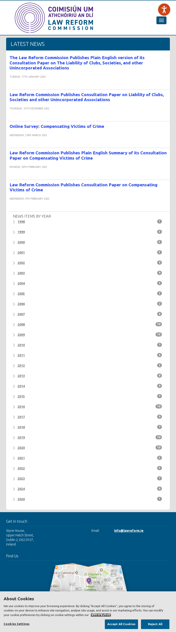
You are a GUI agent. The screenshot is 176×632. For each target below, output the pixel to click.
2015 (90, 396)
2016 (90, 406)
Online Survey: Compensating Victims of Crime (57, 126)
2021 (90, 458)
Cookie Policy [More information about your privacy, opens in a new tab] (101, 614)
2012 (90, 365)
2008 (90, 324)
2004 (90, 283)
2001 (90, 252)
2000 (90, 242)
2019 (90, 437)
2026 (90, 499)
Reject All (155, 624)
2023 (90, 478)
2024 (90, 489)
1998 (90, 221)
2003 (90, 273)
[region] (88, 611)
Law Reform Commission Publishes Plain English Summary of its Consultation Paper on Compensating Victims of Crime (88, 155)
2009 (90, 334)
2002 (90, 263)
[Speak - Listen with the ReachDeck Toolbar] (164, 9)
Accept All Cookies (121, 624)
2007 (90, 314)
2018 (90, 427)
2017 (90, 417)
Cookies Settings (17, 623)
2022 (90, 468)
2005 (90, 293)
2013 (90, 376)
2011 (90, 355)
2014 (90, 386)
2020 (90, 447)
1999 (90, 232)
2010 (90, 345)
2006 (90, 304)
